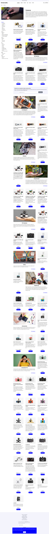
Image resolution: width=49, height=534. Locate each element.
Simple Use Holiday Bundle (29, 29)
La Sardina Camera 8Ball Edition (42, 463)
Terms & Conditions (24, 514)
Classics (24, 156)
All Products (3, 41)
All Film (3, 43)
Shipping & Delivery (24, 516)
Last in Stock (3, 53)
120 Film (3, 45)
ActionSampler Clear (29, 303)
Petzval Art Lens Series (5, 35)
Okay (24, 532)
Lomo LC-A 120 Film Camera (17, 303)
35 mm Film (3, 44)
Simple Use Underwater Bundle (18, 29)
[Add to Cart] (18, 39)
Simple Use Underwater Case (17, 463)
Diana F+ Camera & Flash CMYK (42, 303)
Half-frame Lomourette (16, 279)
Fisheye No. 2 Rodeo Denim (17, 405)
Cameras (3, 38)
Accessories (3, 29)
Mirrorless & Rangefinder (5, 34)
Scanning (3, 47)
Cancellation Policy (24, 517)
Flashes (3, 57)
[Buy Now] (42, 414)
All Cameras (36, 56)
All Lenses (3, 32)
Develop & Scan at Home (5, 58)
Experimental (3, 25)
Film (2, 39)
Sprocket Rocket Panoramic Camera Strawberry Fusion (18, 384)
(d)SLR (2, 33)
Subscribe (40, 92)
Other (2, 55)
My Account (24, 518)
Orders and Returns (24, 519)
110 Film (3, 46)
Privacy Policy (25, 515)
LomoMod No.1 (28, 444)
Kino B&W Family (4, 48)
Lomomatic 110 (4, 30)
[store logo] (4, 2)
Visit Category (45, 62)
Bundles (3, 54)
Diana (2, 27)
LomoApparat (24, 109)
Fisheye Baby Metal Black (17, 444)
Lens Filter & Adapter (4, 36)
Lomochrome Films (4, 49)
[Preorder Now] (18, 414)
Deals (2, 52)
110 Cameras (3, 26)
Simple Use (3, 28)
